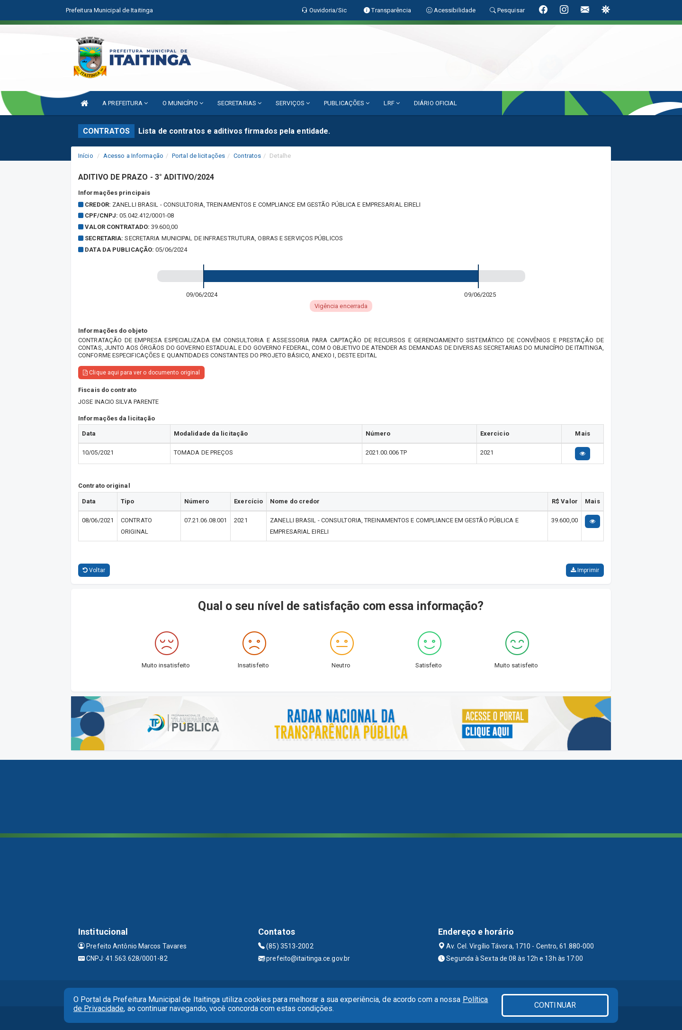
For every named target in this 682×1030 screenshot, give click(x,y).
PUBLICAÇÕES (346, 103)
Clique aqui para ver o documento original (141, 372)
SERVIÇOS (293, 103)
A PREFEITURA (125, 103)
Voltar (94, 570)
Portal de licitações (198, 155)
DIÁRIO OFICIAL (435, 103)
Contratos (247, 155)
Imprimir (585, 570)
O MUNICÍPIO (182, 103)
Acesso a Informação (133, 155)
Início (85, 155)
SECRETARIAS (239, 103)
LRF (392, 103)
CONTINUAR (555, 1005)
